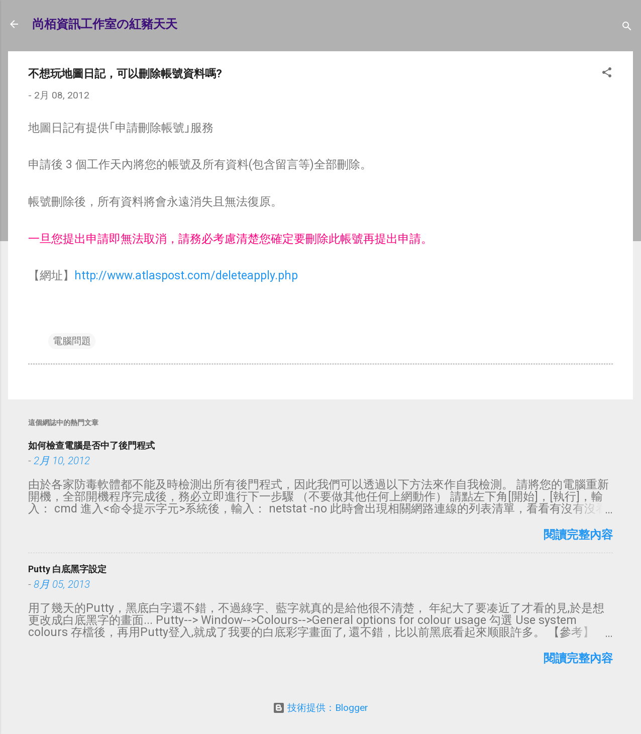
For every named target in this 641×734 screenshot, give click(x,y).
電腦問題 (72, 341)
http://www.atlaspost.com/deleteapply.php (186, 275)
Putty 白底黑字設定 (67, 569)
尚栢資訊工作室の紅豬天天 (104, 24)
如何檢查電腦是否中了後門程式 (91, 445)
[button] (607, 73)
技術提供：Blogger (320, 707)
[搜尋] (627, 27)
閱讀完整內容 (578, 535)
